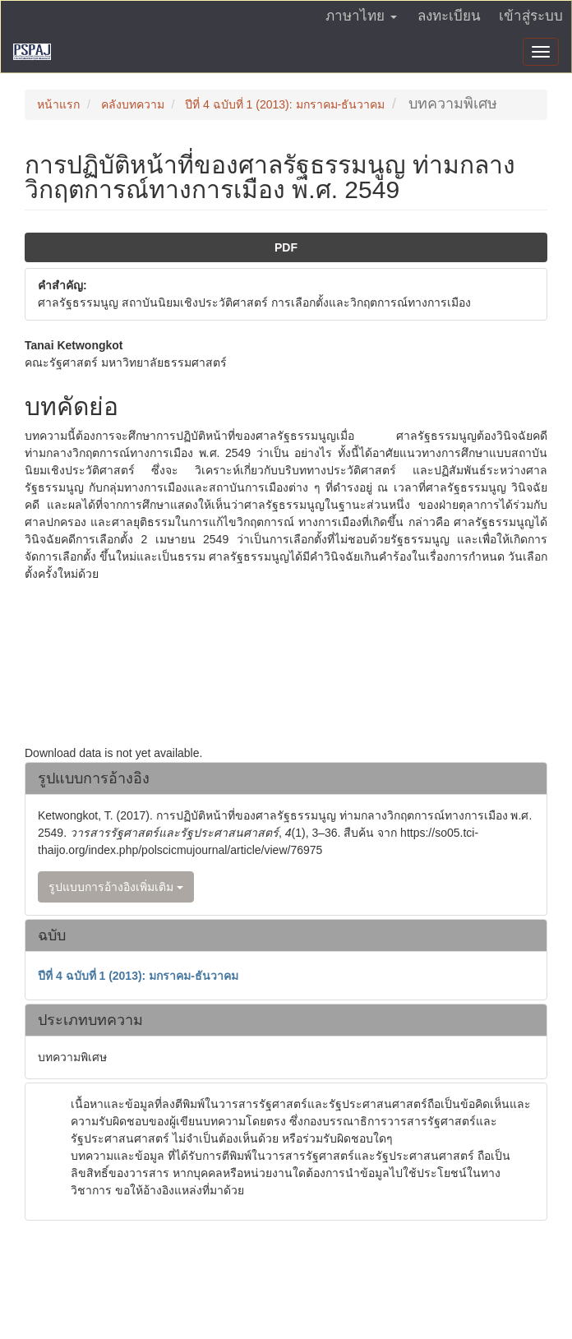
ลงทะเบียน (449, 16)
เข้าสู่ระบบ (531, 16)
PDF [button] (286, 247)
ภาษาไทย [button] (361, 16)
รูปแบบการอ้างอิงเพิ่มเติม (115, 886)
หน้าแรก (58, 104)
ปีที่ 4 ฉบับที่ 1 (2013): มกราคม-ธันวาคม (285, 104)
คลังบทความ (132, 104)
